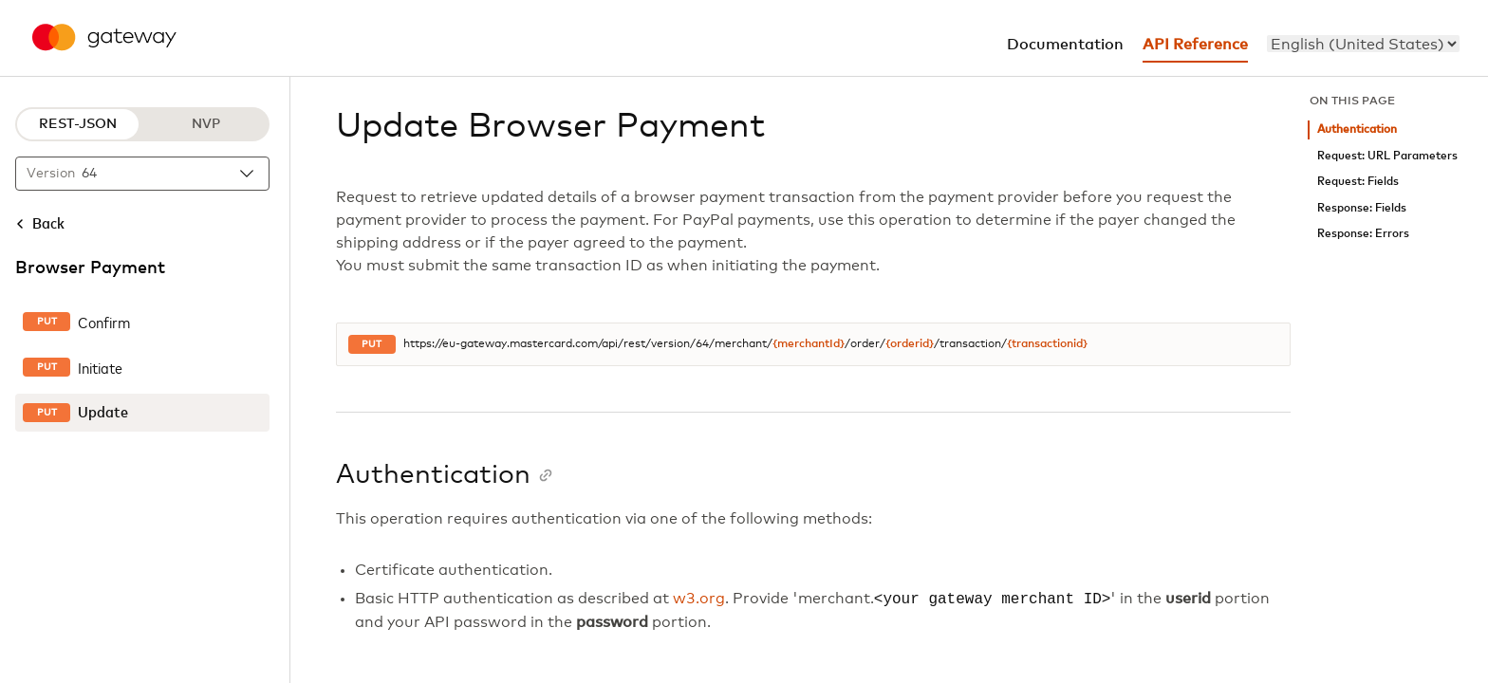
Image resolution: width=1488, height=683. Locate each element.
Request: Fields (1358, 181)
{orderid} (909, 344)
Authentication (1357, 129)
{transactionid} (1047, 344)
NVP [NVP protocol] (206, 124)
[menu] (1363, 43)
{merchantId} (808, 344)
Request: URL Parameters (1387, 156)
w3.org (699, 599)
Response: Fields (1361, 208)
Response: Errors (1363, 234)
